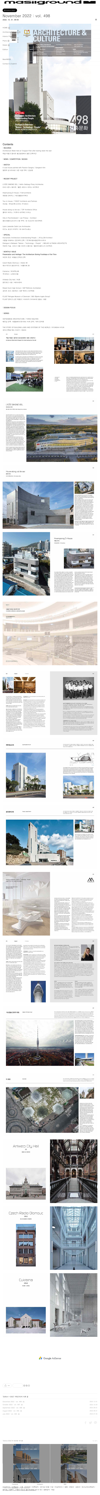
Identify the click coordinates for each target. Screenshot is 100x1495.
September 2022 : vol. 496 (12, 1407)
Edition (5, 1396)
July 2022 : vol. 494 (10, 1414)
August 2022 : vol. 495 (11, 1411)
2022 (12, 1396)
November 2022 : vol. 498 (26, 15)
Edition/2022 (10, 10)
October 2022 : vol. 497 (11, 1404)
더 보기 (95, 1441)
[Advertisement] (50, 1358)
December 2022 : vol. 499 (12, 1401)
